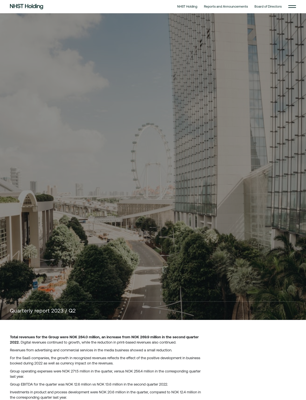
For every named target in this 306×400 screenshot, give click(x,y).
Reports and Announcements (226, 6)
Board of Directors (268, 6)
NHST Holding (187, 6)
